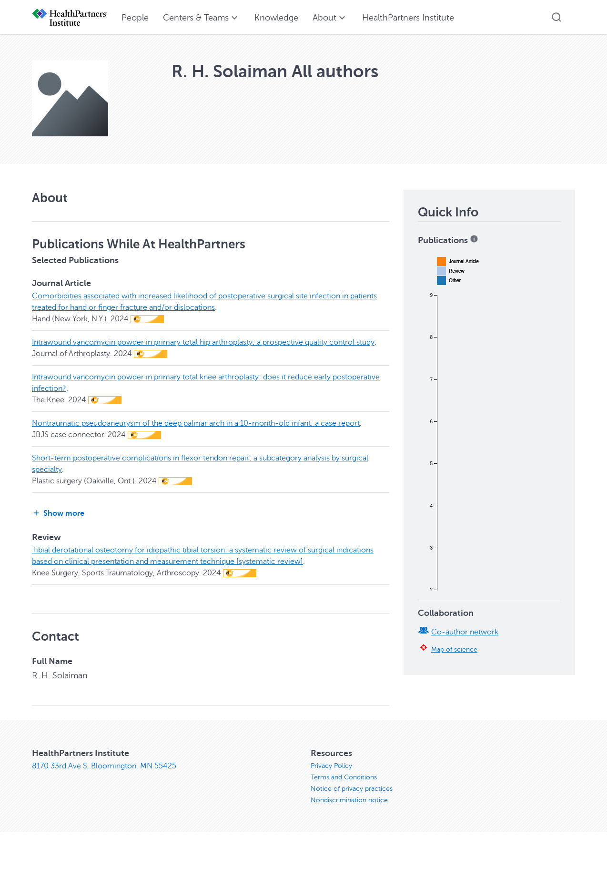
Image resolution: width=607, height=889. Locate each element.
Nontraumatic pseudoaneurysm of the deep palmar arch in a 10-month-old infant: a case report (196, 423)
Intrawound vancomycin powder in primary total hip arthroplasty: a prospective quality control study (203, 342)
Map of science (454, 649)
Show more (58, 513)
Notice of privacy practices (352, 788)
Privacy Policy (331, 765)
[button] (556, 17)
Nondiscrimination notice (349, 800)
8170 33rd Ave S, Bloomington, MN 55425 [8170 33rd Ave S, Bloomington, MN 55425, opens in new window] (104, 766)
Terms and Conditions (344, 777)
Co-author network (464, 632)
